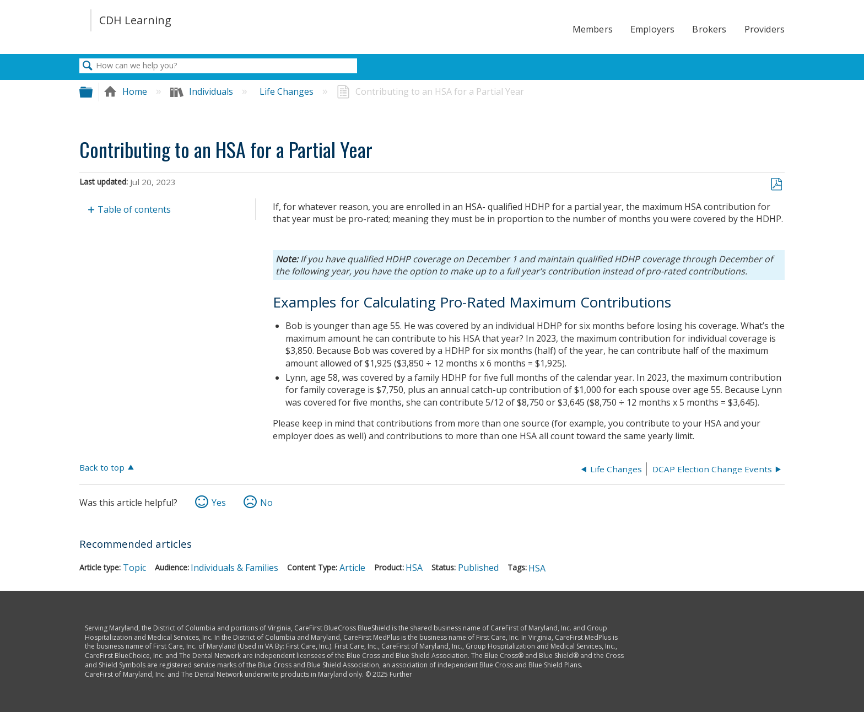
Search (87, 66)
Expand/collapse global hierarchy (93, 91)
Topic (134, 568)
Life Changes (288, 91)
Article (352, 568)
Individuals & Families (234, 568)
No (266, 503)
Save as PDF (776, 184)
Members (593, 29)
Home (126, 91)
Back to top (102, 467)
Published (478, 568)
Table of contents (134, 209)
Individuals (202, 91)
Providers (764, 29)
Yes (219, 503)
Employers (652, 29)
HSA (414, 568)
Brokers (709, 29)
